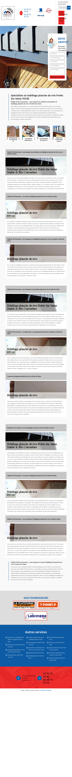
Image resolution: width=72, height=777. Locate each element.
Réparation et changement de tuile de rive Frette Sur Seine (36, 649)
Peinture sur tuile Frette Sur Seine (56, 643)
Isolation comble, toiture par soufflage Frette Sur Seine (36, 638)
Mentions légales (45, 690)
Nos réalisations (62, 13)
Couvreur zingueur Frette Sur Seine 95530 (57, 659)
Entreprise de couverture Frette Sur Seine (16, 646)
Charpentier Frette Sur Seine (36, 653)
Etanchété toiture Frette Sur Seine (56, 638)
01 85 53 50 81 (27, 10)
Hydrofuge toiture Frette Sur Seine (36, 657)
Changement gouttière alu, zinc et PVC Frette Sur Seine (16, 651)
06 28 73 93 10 (27, 15)
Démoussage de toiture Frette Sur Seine (36, 643)
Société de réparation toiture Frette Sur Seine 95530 (57, 654)
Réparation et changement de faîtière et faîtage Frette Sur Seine (16, 639)
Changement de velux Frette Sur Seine (15, 656)
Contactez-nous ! (62, 21)
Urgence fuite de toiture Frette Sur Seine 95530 (57, 649)
